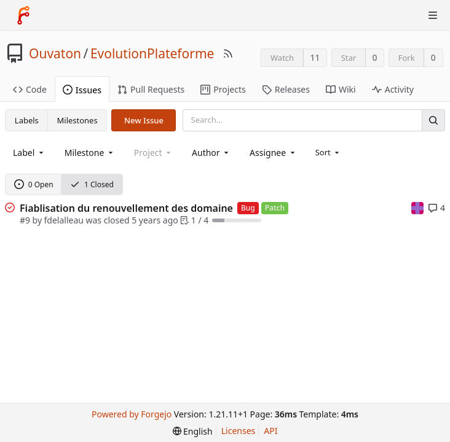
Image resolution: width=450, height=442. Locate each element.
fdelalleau (64, 220)
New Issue (144, 120)
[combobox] (29, 152)
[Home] (23, 15)
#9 (25, 220)
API (270, 430)
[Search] (433, 120)
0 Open (33, 184)
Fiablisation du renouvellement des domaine (126, 208)
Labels (27, 120)
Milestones (77, 120)
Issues (82, 90)
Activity (393, 89)
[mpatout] (417, 207)
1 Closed (92, 184)
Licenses (238, 430)
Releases (286, 89)
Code (30, 89)
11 (315, 57)
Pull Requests (150, 89)
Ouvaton (55, 53)
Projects (222, 89)
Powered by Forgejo (132, 414)
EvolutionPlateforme (152, 53)
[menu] (328, 152)
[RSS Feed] (228, 53)
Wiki (341, 89)
